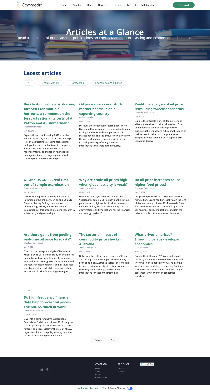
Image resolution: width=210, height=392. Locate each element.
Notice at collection (88, 388)
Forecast (131, 5)
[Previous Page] (97, 340)
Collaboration (148, 5)
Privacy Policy (147, 364)
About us (77, 5)
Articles (118, 5)
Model (90, 5)
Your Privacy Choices (113, 388)
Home (64, 5)
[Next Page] (114, 340)
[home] (29, 5)
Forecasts (122, 369)
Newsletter (104, 5)
